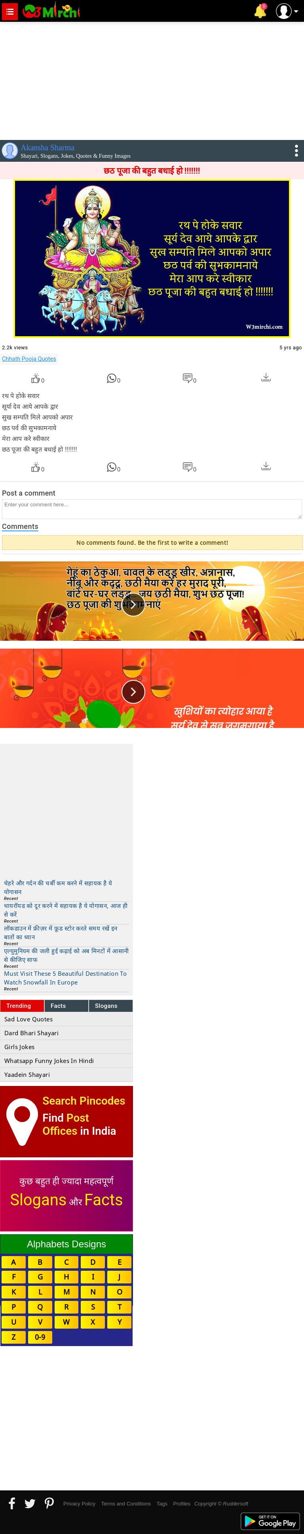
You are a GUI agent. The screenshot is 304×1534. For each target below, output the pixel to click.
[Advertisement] (152, 79)
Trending (18, 1005)
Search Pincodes (83, 1100)
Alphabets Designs (66, 1244)
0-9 (40, 1337)
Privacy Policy (79, 1504)
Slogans (106, 1005)
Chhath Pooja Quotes (29, 358)
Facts (58, 1005)
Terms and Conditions (126, 1504)
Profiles (181, 1504)
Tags (162, 1504)
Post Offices (65, 1124)
